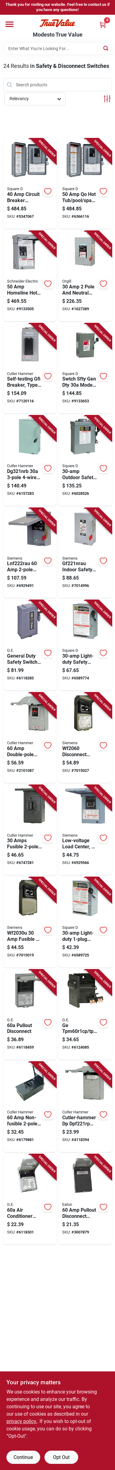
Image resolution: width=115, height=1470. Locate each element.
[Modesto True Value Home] (57, 23)
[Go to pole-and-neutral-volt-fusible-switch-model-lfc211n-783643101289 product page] (85, 276)
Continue (23, 1457)
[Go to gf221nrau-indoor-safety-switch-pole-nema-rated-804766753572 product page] (85, 553)
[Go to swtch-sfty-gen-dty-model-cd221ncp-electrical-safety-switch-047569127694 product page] (85, 368)
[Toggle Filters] (107, 98)
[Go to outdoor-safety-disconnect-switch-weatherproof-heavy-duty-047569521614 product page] (85, 461)
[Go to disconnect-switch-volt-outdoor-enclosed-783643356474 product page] (85, 738)
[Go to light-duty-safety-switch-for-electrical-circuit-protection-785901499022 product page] (85, 645)
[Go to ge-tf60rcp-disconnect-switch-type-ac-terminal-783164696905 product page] (30, 1015)
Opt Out (61, 1457)
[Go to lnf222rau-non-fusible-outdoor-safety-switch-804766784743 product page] (30, 553)
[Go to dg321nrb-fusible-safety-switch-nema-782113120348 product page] (30, 461)
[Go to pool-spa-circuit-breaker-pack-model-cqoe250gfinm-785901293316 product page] (85, 184)
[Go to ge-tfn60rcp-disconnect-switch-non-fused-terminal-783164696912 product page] (30, 1199)
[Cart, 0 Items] (103, 25)
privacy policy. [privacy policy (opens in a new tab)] (21, 1421)
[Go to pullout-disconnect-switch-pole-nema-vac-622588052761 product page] (85, 1199)
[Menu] (9, 24)
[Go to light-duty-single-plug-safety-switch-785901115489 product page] (85, 922)
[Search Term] (57, 48)
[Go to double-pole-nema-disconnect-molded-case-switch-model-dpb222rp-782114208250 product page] (30, 738)
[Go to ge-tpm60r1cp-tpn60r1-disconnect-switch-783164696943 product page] (85, 1015)
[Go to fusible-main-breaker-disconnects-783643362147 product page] (30, 922)
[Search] (106, 48)
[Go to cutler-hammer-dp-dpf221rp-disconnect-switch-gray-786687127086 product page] (85, 1107)
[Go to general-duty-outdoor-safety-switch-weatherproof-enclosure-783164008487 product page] (30, 645)
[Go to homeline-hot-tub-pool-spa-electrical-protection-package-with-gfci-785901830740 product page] (30, 276)
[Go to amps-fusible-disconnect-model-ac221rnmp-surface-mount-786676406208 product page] (30, 830)
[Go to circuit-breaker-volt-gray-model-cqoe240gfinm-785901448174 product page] (30, 184)
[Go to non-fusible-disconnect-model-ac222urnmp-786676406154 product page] (30, 1107)
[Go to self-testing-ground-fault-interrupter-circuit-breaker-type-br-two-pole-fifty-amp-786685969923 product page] (30, 368)
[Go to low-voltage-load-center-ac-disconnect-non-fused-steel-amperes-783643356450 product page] (85, 830)
